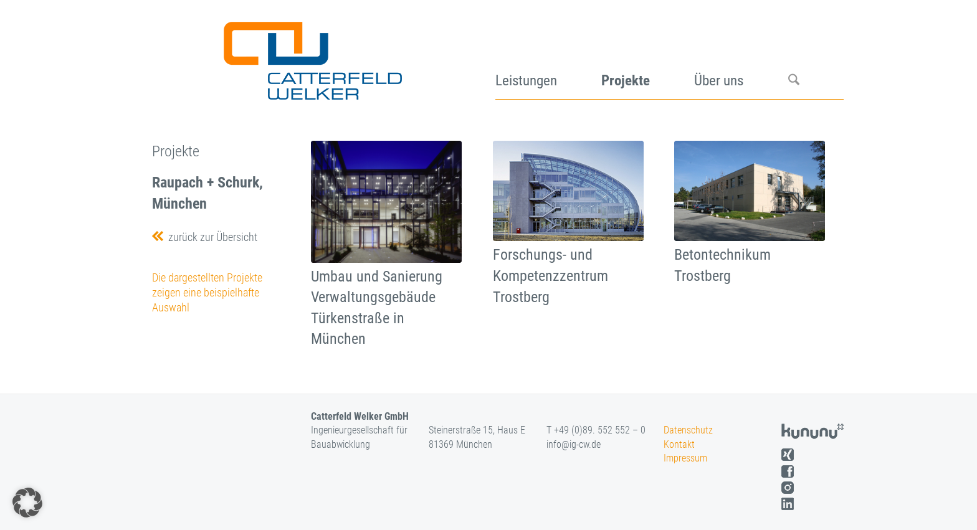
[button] (27, 502)
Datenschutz (688, 430)
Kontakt (679, 444)
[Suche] (816, 56)
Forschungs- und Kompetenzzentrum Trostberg (550, 275)
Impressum (685, 458)
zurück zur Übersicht (210, 237)
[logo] (311, 56)
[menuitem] (548, 56)
